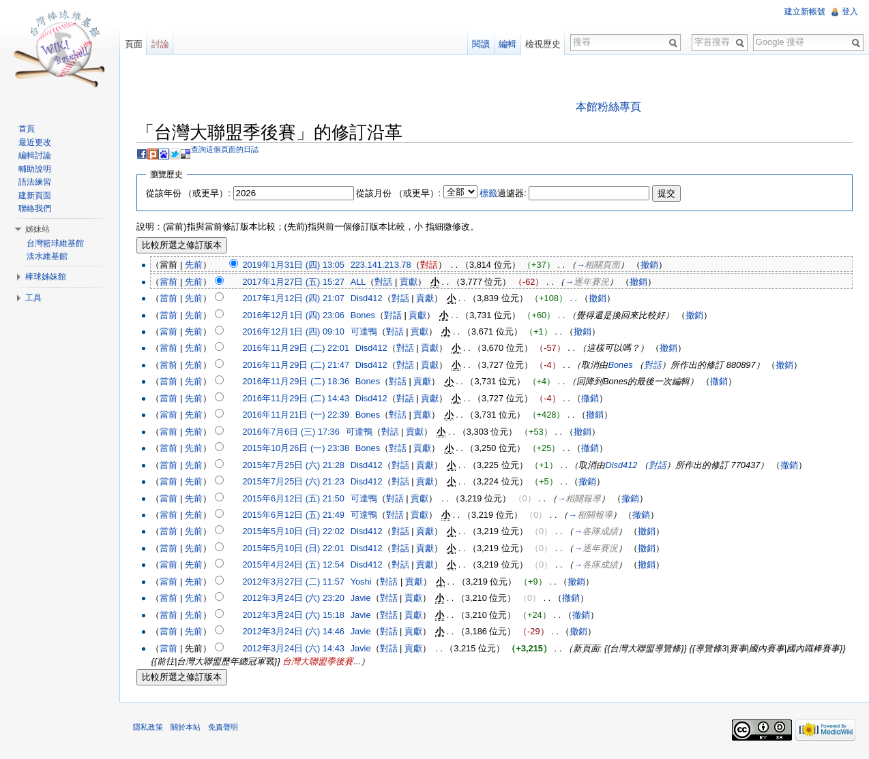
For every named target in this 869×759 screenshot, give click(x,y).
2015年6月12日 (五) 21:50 (293, 498)
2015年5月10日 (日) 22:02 (293, 532)
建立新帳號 (804, 11)
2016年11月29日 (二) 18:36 (296, 382)
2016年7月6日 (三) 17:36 (291, 432)
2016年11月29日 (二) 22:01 (296, 348)
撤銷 (650, 265)
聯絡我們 (34, 208)
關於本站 (186, 728)
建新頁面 (34, 195)
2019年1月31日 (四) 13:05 (293, 265)
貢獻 (409, 282)
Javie (361, 598)
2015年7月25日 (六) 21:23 (293, 481)
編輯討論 (34, 155)
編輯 (507, 44)
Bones (363, 315)
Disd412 (367, 298)
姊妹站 (37, 229)
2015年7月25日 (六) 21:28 (293, 465)
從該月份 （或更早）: (399, 193)
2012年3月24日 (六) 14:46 (293, 631)
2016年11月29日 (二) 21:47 (296, 365)
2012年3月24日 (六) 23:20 (293, 598)
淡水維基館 (47, 256)
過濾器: (503, 193)
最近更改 (34, 142)
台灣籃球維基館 (55, 243)
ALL (359, 282)
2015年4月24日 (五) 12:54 (293, 565)
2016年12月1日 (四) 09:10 (293, 331)
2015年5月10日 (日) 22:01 (293, 548)
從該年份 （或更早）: (189, 193)
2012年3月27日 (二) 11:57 (293, 581)
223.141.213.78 (381, 265)
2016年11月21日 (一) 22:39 (296, 414)
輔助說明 (34, 169)
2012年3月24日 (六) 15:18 (293, 615)
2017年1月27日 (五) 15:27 (293, 282)
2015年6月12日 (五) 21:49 (293, 515)
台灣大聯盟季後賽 (318, 661)
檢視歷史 (543, 44)
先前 (194, 265)
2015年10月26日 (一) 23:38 (296, 448)
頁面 (134, 44)
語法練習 (34, 182)
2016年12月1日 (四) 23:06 (293, 315)
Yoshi (361, 581)
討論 (160, 44)
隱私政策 (149, 728)
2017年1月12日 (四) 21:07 (293, 298)
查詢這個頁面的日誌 (225, 149)
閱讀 (481, 44)
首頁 (26, 129)
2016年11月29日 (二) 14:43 (296, 398)
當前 (169, 282)
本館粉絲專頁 (608, 106)
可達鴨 (364, 331)
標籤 (489, 193)
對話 (430, 265)
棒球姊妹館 (45, 276)
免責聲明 (224, 728)
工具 (33, 298)
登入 (850, 11)
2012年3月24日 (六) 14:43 (293, 648)
